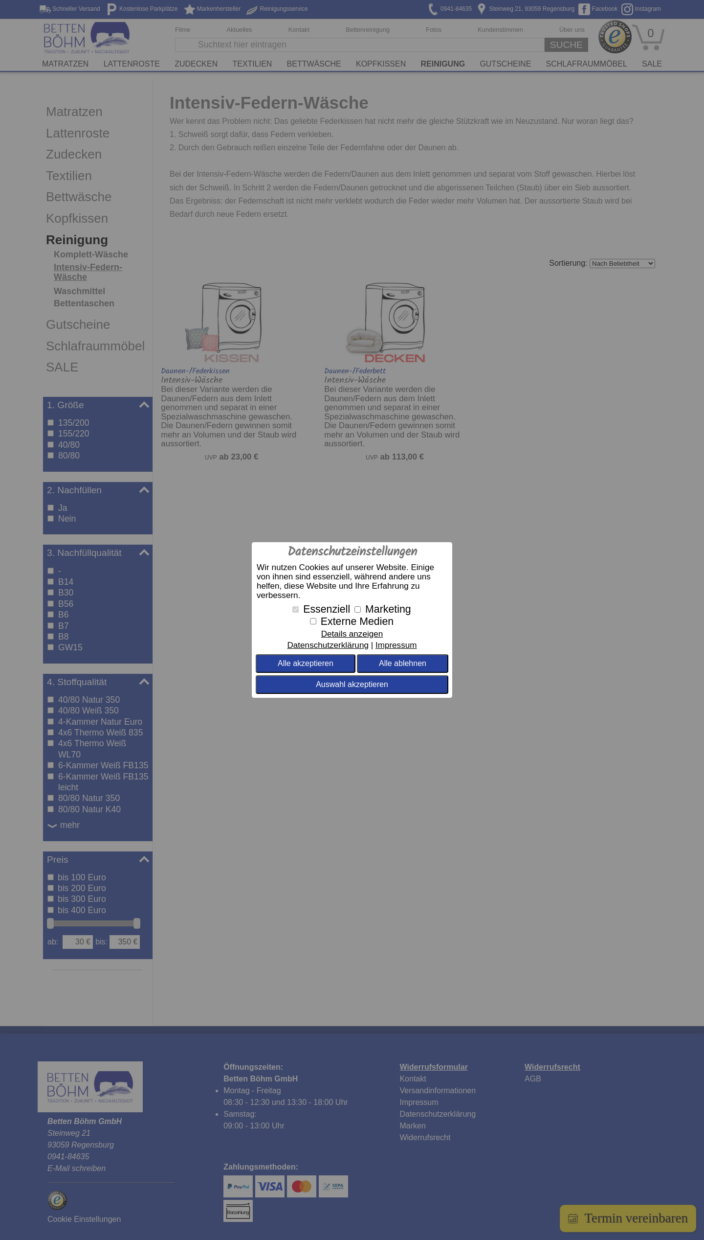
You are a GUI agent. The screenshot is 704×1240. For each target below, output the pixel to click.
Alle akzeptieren (305, 663)
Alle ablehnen (402, 663)
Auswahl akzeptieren (352, 684)
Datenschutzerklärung (327, 645)
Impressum (396, 645)
